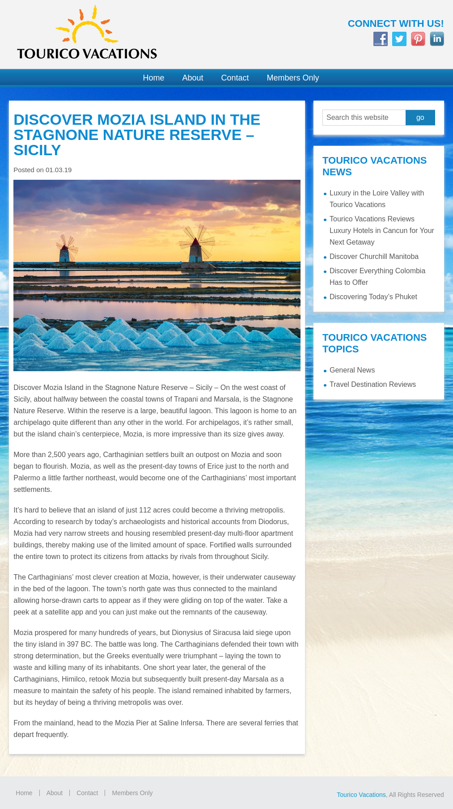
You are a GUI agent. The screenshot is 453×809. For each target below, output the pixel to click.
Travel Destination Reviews (373, 384)
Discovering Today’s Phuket (373, 297)
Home (24, 793)
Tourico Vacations (113, 34)
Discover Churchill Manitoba (374, 256)
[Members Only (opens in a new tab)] (288, 78)
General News (352, 370)
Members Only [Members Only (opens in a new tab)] (132, 793)
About (55, 793)
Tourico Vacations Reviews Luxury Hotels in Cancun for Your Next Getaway (382, 230)
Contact (87, 793)
